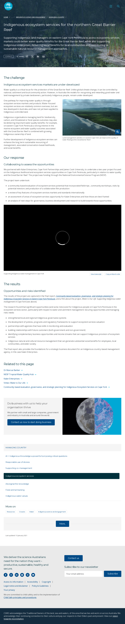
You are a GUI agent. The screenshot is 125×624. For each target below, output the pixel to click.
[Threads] (28, 575)
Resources (11, 512)
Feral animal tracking (15, 490)
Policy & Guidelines (40, 586)
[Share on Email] (43, 56)
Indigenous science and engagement (31, 17)
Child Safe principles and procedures (20, 597)
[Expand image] (91, 117)
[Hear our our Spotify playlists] (22, 575)
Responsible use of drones (18, 462)
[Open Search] (118, 6)
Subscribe (113, 573)
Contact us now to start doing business (31, 422)
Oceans (22, 512)
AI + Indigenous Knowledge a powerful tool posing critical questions (36, 456)
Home (6, 17)
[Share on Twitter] (32, 56)
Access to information (13, 581)
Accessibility (32, 581)
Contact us (73, 558)
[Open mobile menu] (111, 6)
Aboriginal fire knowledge (17, 484)
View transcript (96, 274)
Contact (8, 56)
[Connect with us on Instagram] (11, 575)
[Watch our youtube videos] (33, 575)
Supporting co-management (19, 468)
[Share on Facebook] (27, 56)
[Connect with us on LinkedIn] (17, 575)
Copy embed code (113, 274)
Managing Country (56, 17)
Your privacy (9, 590)
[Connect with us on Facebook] (6, 575)
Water (31, 512)
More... (62, 523)
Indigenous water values (17, 496)
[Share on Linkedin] (38, 56)
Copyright (46, 581)
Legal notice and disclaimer (16, 586)
